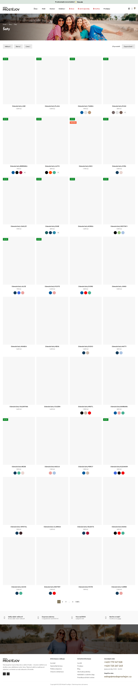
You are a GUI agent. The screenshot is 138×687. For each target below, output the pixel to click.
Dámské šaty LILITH (52, 166)
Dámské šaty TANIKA (85, 106)
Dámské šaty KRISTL (85, 407)
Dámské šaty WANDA (19, 346)
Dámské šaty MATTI (119, 346)
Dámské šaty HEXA (52, 346)
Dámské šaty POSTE (52, 286)
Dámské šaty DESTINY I (119, 226)
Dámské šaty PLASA (52, 106)
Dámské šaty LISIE (18, 106)
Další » (78, 602)
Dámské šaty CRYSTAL (19, 527)
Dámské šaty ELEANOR (119, 467)
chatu (119, 618)
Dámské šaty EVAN (119, 106)
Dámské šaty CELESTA (85, 527)
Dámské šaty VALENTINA (19, 407)
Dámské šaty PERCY (85, 467)
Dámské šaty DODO (85, 346)
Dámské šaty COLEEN (52, 407)
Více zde (80, 2)
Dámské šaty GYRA (119, 166)
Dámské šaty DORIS (85, 286)
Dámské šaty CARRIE (119, 587)
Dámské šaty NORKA (85, 226)
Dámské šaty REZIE (19, 467)
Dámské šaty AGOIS (19, 587)
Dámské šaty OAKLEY (19, 226)
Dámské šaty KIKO (85, 166)
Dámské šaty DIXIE (52, 226)
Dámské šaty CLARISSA (52, 527)
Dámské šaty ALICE (19, 286)
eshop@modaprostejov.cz (117, 676)
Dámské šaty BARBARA (119, 407)
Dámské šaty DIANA (119, 527)
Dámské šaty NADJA (52, 467)
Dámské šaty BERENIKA (18, 166)
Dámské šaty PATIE (86, 587)
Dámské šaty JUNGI (119, 286)
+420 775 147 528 (113, 662)
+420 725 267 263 (113, 665)
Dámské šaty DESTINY (52, 587)
